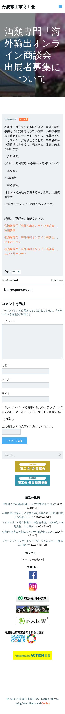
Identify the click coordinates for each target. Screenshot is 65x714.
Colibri (45, 703)
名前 (5, 365)
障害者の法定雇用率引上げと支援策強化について (29, 504)
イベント (23, 119)
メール (7, 379)
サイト (6, 393)
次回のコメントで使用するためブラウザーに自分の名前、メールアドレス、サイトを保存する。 (32, 409)
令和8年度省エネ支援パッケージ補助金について (28, 531)
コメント (8, 321)
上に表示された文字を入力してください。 (28, 426)
